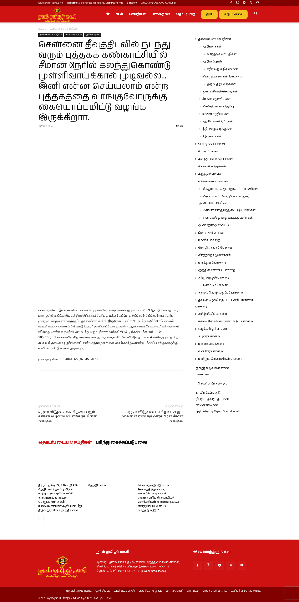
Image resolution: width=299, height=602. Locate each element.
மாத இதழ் (193, 591)
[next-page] (47, 518)
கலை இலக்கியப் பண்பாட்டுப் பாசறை (225, 321)
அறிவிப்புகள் (92, 34)
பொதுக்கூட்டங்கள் (211, 144)
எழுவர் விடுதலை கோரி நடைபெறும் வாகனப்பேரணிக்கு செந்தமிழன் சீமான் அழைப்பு (152, 416)
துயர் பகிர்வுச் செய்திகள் (220, 91)
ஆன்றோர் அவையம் (213, 225)
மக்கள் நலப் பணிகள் (213, 181)
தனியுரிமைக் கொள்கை (246, 591)
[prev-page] (41, 518)
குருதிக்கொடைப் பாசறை (216, 270)
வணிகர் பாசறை (210, 351)
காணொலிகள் (207, 405)
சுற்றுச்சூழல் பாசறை (213, 277)
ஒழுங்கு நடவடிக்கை (221, 84)
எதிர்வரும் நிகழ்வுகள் (222, 69)
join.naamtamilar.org (153, 571)
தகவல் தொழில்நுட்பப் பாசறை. (220, 292)
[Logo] (57, 14)
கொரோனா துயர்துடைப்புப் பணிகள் (228, 210)
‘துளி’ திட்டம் (102, 591)
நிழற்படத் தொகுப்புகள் (212, 399)
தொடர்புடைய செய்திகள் (65, 442)
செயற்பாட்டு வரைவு (212, 383)
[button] (256, 14)
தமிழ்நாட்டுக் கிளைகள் (212, 368)
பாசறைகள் (161, 14)
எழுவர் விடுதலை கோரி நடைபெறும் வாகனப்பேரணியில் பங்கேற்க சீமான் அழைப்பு (67, 416)
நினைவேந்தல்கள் (212, 166)
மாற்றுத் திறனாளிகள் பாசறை (220, 359)
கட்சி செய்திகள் (74, 34)
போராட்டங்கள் (208, 151)
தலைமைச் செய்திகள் (51, 34)
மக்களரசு (132, 3)
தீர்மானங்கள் (212, 136)
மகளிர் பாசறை (209, 240)
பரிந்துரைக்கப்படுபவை (121, 442)
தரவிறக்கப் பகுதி (208, 393)
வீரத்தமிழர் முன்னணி (214, 255)
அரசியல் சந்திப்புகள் (217, 121)
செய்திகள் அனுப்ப (150, 591)
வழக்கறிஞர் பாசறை (213, 329)
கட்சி (119, 14)
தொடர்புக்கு (185, 14)
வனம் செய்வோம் (215, 285)
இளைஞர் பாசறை (211, 232)
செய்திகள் (137, 14)
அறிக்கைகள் (212, 46)
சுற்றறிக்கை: (97, 485)
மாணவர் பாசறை (211, 344)
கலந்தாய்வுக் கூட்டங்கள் (215, 159)
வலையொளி (174, 591)
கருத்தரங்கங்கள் (210, 174)
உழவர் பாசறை (209, 336)
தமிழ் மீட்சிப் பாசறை (213, 314)
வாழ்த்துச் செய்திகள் (222, 54)
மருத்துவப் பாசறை (212, 262)
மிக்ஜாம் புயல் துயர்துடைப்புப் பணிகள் (230, 189)
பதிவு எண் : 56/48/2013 (50, 3)
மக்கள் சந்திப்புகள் (215, 114)
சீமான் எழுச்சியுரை (216, 99)
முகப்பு (42, 29)
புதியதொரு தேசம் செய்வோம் (217, 411)
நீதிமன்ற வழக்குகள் (217, 129)
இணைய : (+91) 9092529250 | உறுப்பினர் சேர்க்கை (95, 3)
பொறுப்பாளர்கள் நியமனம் (222, 76)
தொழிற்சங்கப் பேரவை (215, 247)
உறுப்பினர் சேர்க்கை (79, 591)
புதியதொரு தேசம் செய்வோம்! (158, 3)
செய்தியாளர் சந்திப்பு (218, 106)
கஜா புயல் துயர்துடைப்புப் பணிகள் (227, 217)
